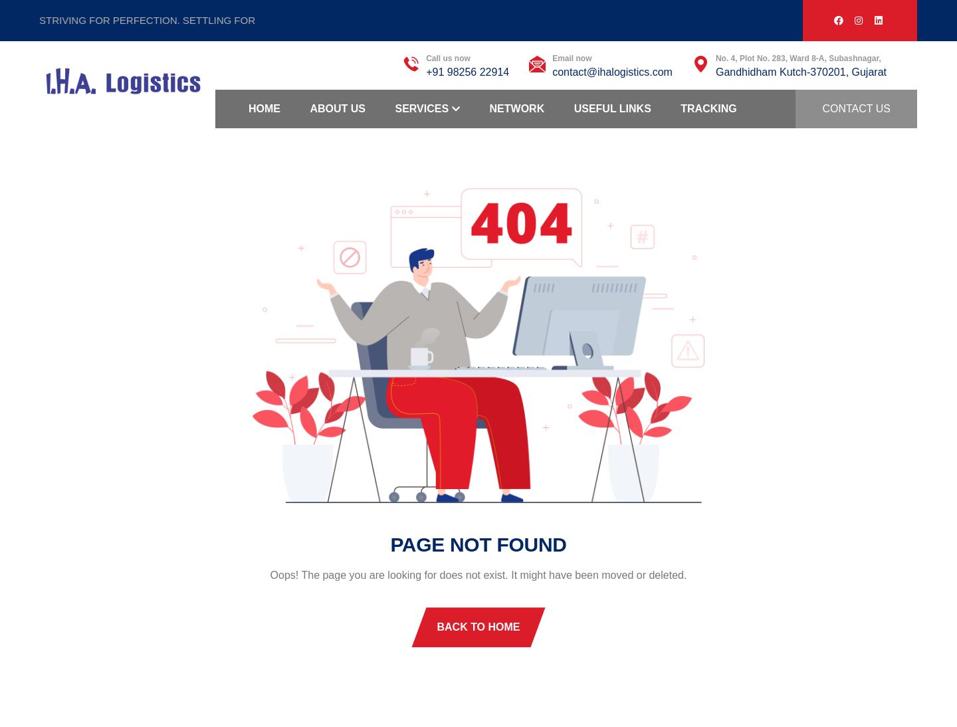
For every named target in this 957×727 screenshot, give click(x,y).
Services (422, 108)
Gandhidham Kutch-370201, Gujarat (801, 72)
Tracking (708, 108)
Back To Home (478, 627)
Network (517, 108)
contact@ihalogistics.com (612, 72)
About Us (338, 108)
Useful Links (612, 108)
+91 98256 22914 (467, 72)
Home (264, 108)
